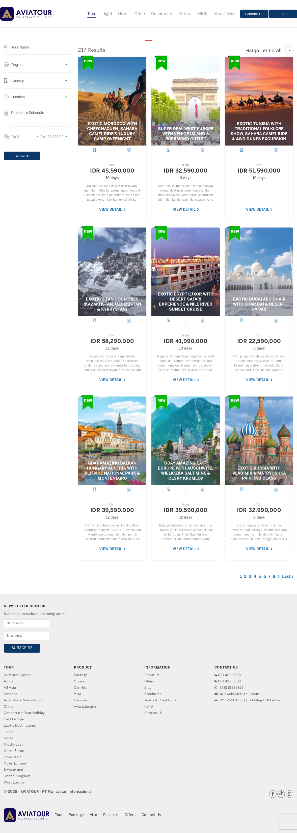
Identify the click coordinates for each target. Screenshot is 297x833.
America (10, 694)
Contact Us (254, 14)
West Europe (14, 782)
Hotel (123, 14)
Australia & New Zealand (24, 700)
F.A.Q (148, 706)
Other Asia (12, 757)
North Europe (15, 751)
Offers (185, 14)
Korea (9, 738)
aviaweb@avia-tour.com (236, 694)
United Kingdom (17, 776)
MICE (202, 14)
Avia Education (86, 706)
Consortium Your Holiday (24, 713)
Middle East (13, 744)
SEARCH (22, 156)
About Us (152, 675)
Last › (287, 577)
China (8, 706)
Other (140, 14)
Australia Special (18, 675)
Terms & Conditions (160, 700)
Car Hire (80, 687)
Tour (91, 14)
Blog (148, 687)
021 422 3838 (229, 675)
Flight (106, 14)
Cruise (79, 681)
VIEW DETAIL (112, 209)
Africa (8, 681)
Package (81, 675)
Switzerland (13, 770)
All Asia (10, 687)
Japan (9, 732)
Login (283, 14)
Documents (162, 14)
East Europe (14, 719)
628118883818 (229, 687)
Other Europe (15, 763)
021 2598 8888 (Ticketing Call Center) (248, 700)
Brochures (153, 694)
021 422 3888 (229, 681)
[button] (37, 67)
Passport (81, 700)
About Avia (223, 14)
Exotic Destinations (20, 725)
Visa (77, 694)
